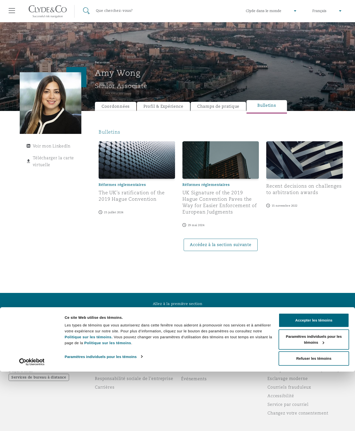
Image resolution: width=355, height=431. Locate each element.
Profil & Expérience (163, 106)
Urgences (197, 352)
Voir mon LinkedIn (52, 146)
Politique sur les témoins (107, 402)
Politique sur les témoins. (89, 396)
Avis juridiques (283, 352)
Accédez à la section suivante (220, 244)
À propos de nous (113, 352)
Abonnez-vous (196, 361)
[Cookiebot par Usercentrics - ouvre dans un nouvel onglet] (31, 421)
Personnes (102, 62)
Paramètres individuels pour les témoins (101, 416)
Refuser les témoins (314, 418)
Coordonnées (116, 106)
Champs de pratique (218, 106)
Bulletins (266, 105)
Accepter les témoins (314, 379)
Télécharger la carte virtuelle (53, 161)
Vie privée (278, 361)
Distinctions (107, 361)
